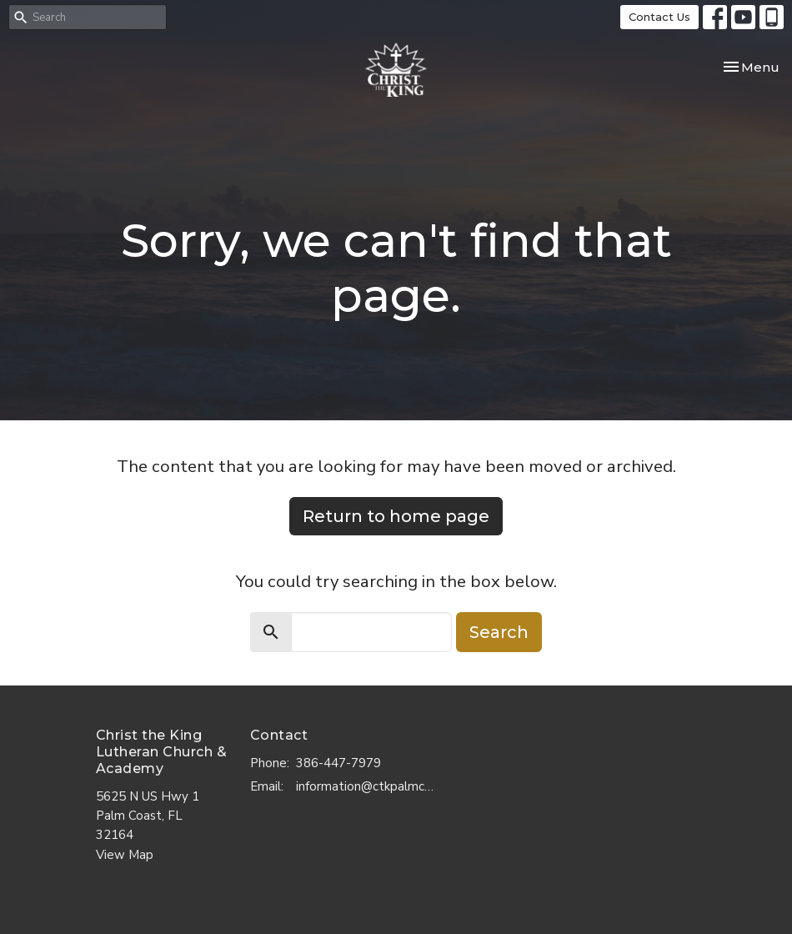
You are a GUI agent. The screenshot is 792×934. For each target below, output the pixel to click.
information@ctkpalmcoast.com (367, 786)
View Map (124, 854)
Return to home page (396, 516)
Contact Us (659, 16)
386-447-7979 (338, 763)
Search (499, 632)
